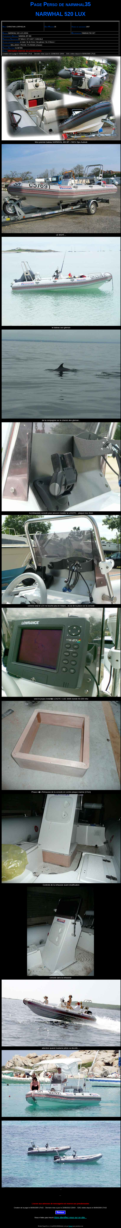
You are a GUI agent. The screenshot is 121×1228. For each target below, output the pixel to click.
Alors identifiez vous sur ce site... (70, 1217)
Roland (70, 1226)
